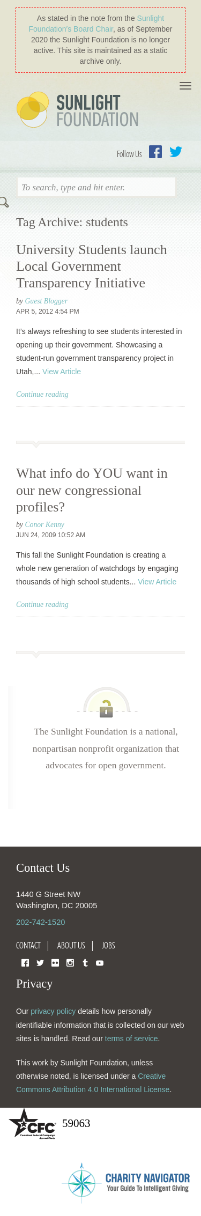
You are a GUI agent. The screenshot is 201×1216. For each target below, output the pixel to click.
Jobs (108, 945)
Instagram (70, 962)
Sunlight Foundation (79, 110)
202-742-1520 (40, 922)
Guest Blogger (46, 301)
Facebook (155, 151)
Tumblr (85, 962)
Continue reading (42, 394)
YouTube (99, 962)
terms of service (131, 1038)
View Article (61, 371)
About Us (71, 945)
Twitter (175, 151)
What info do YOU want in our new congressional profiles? (92, 489)
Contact (28, 945)
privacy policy (53, 1011)
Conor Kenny (44, 525)
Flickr (55, 962)
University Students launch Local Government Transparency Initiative (91, 266)
